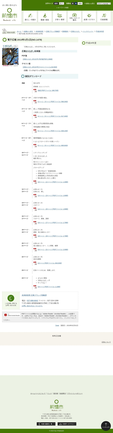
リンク (49, 393)
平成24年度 (100, 31)
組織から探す (90, 3)
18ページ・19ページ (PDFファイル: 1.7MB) (53, 236)
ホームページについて (38, 393)
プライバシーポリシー (75, 393)
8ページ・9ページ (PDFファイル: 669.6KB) (53, 145)
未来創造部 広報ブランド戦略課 (34, 295)
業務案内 (65, 31)
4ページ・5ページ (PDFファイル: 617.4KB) (53, 116)
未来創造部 (39, 31)
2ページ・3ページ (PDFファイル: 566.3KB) (53, 101)
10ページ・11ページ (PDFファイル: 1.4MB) (53, 182)
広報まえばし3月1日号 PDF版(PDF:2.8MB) (37, 59)
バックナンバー (88, 31)
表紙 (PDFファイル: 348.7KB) (48, 90)
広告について (106, 342)
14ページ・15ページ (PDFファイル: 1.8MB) (53, 209)
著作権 (55, 393)
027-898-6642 (32, 301)
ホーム (19, 31)
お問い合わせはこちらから (32, 306)
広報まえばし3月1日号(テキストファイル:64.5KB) (40, 67)
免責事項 (63, 393)
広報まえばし (75, 31)
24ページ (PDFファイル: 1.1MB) (49, 287)
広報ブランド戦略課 (53, 31)
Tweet (57, 325)
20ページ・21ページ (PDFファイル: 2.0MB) (53, 249)
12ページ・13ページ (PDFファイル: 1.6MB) (53, 195)
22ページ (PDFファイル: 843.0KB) (50, 263)
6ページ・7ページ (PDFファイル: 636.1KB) (53, 131)
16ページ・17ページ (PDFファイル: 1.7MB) (53, 222)
